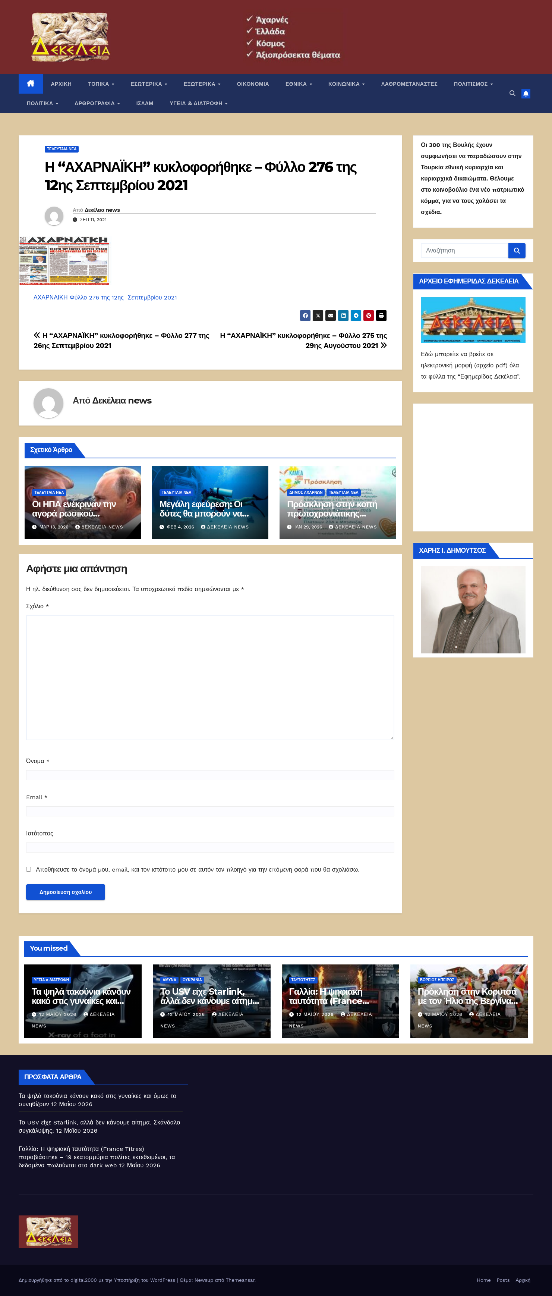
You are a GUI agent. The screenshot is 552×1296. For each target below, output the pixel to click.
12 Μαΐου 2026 (58, 1014)
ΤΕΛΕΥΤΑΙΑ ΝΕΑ (61, 149)
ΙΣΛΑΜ (145, 103)
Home (484, 1280)
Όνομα (38, 761)
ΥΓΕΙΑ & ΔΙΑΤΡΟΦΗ (197, 103)
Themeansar (240, 1280)
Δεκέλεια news (102, 210)
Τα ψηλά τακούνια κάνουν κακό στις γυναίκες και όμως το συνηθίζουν (81, 1001)
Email (37, 797)
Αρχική (522, 1280)
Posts (503, 1280)
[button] (512, 93)
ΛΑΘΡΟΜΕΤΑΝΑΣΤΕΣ (409, 84)
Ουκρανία (192, 980)
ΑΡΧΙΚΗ (61, 84)
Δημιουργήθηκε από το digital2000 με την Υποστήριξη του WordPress (98, 1280)
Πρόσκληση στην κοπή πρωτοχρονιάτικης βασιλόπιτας (332, 513)
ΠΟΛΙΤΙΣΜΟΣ (471, 84)
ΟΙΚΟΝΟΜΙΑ (253, 84)
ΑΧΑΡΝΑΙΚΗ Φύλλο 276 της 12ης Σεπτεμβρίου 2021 (105, 297)
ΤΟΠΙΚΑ (99, 84)
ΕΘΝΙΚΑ (297, 84)
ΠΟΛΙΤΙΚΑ (41, 103)
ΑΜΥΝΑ (169, 980)
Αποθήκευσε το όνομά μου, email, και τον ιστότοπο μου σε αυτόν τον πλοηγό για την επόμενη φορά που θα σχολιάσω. (197, 869)
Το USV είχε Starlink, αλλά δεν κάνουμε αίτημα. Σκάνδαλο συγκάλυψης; (209, 1001)
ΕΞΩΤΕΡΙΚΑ (200, 84)
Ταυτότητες (303, 980)
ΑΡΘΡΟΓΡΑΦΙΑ (96, 103)
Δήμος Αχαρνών (305, 492)
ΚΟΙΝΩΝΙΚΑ (345, 84)
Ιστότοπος (39, 833)
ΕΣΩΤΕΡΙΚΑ (147, 84)
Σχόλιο (37, 606)
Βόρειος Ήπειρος (437, 980)
